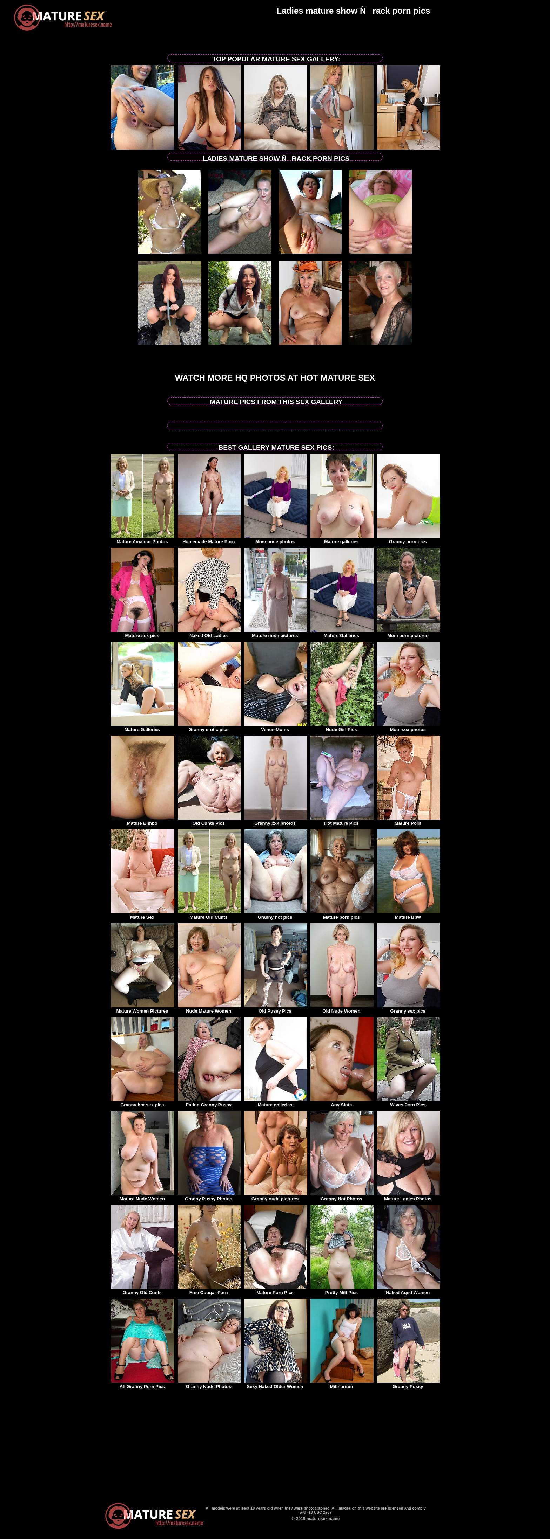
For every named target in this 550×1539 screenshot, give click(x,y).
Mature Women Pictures (142, 1009)
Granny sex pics (408, 1009)
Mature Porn (408, 821)
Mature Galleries (342, 633)
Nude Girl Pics (342, 727)
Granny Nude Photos (209, 1384)
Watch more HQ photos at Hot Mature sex (275, 377)
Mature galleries (342, 539)
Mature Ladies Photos (408, 1196)
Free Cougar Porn (209, 1290)
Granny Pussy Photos (209, 1196)
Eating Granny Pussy (209, 1102)
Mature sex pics (142, 633)
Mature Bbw (408, 915)
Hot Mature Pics (342, 821)
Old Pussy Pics (275, 1009)
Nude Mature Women (209, 1009)
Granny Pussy (408, 1384)
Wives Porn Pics (408, 1102)
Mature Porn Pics (275, 1290)
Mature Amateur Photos (142, 539)
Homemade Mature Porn (209, 539)
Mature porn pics (342, 915)
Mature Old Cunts (209, 915)
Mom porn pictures (408, 633)
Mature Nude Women (142, 1196)
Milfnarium (342, 1384)
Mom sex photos (408, 727)
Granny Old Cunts (142, 1290)
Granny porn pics (408, 539)
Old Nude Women (342, 1009)
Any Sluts (342, 1102)
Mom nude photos (275, 539)
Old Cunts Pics (209, 821)
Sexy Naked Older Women (275, 1384)
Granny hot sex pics (142, 1102)
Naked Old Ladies (209, 633)
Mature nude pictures (275, 633)
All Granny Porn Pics (142, 1384)
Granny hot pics (275, 915)
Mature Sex (142, 915)
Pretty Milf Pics (342, 1290)
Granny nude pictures (275, 1196)
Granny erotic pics (209, 727)
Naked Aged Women (408, 1290)
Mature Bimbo (142, 821)
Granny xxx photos (275, 821)
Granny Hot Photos (342, 1196)
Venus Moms (275, 727)
